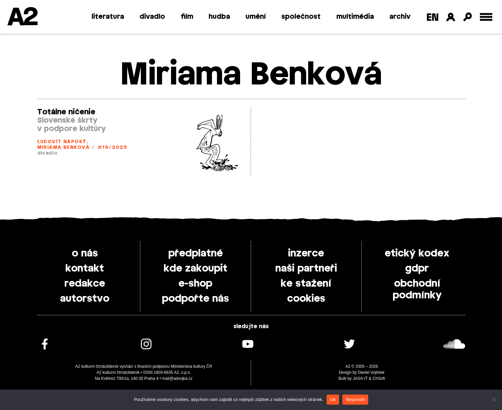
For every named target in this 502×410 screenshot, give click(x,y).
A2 (22, 18)
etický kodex (417, 253)
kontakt (84, 268)
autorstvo (84, 298)
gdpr (417, 268)
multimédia (355, 16)
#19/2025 (112, 148)
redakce (84, 283)
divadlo (152, 16)
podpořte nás (195, 298)
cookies (306, 298)
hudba (219, 16)
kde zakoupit (195, 268)
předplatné (195, 253)
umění (255, 16)
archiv (399, 16)
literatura (108, 16)
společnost (301, 16)
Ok (333, 399)
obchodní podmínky (417, 289)
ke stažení (306, 283)
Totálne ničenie (66, 112)
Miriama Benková (63, 148)
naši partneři (306, 268)
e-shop (195, 283)
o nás (85, 253)
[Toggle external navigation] (486, 17)
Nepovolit (355, 399)
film (187, 16)
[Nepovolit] (493, 399)
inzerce (306, 253)
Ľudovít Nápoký (62, 142)
